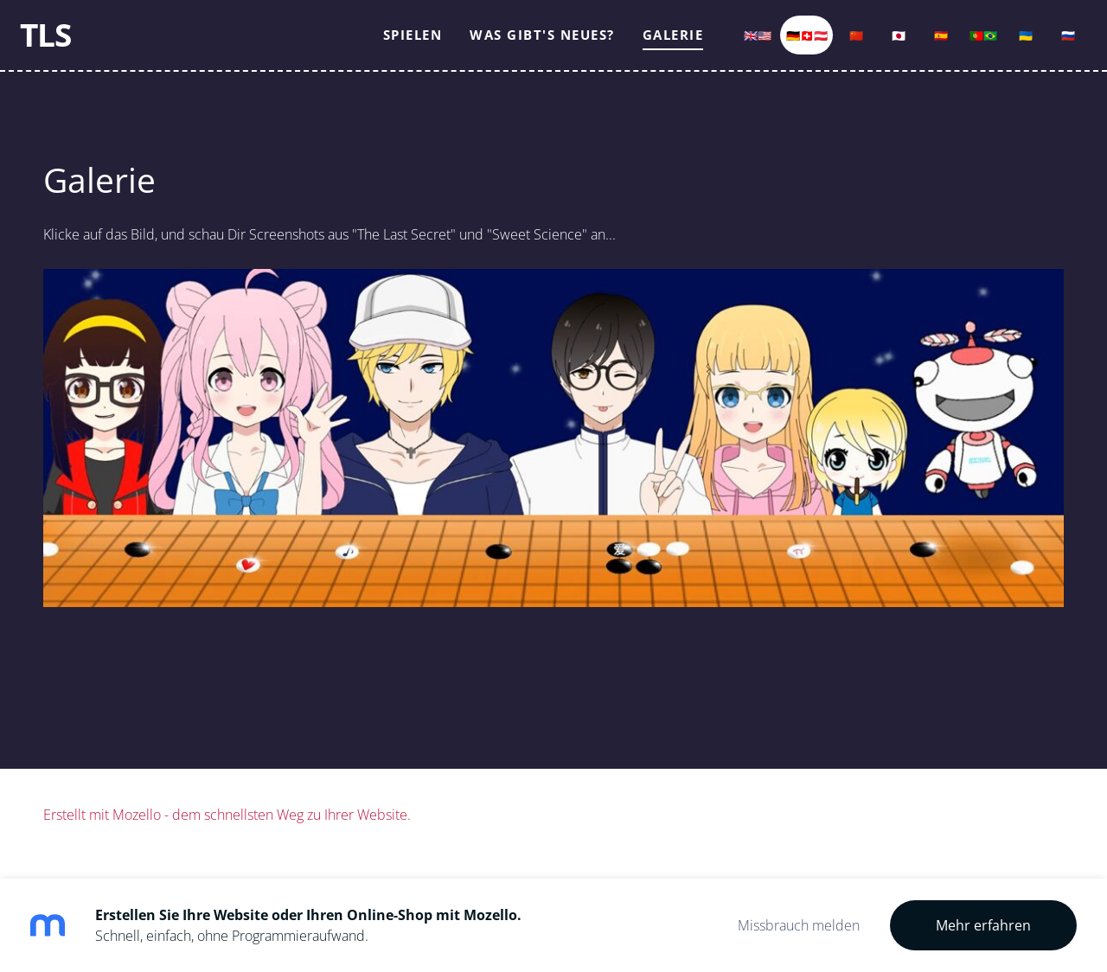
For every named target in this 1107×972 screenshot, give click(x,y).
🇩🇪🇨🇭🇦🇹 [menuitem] (783, 45)
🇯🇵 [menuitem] (875, 45)
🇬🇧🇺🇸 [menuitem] (734, 45)
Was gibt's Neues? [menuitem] (519, 45)
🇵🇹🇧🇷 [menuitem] (960, 45)
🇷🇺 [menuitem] (1045, 45)
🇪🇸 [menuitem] (918, 45)
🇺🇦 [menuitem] (1002, 45)
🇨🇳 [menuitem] (833, 45)
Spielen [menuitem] (389, 45)
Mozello (136, 835)
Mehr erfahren (983, 925)
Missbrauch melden (799, 925)
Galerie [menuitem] (650, 45)
